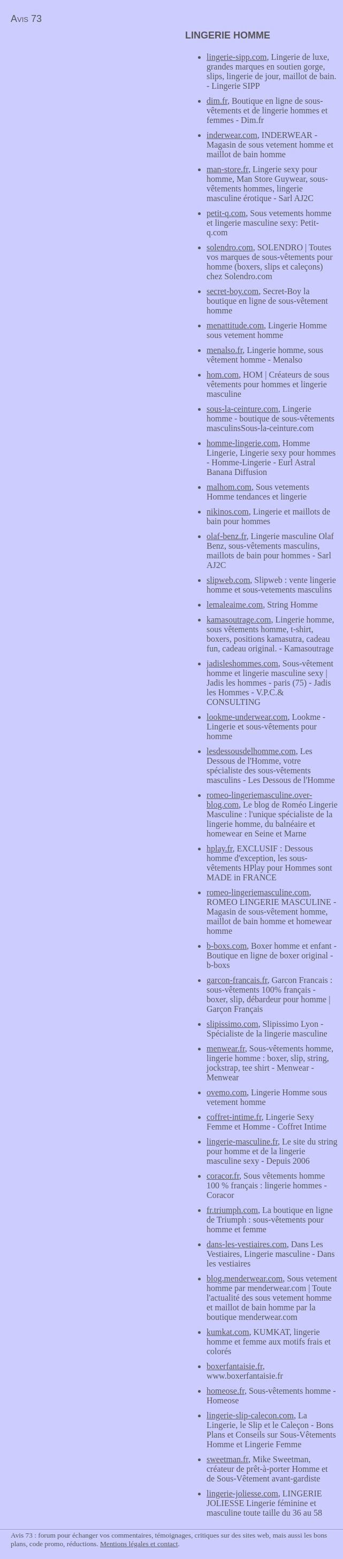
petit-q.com (226, 213)
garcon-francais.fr (237, 980)
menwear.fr (226, 1048)
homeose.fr (226, 1390)
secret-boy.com (232, 291)
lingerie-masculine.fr (242, 1141)
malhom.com (229, 486)
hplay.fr (220, 848)
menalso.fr (224, 350)
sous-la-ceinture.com (242, 408)
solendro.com (230, 247)
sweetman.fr (227, 1459)
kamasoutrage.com (239, 619)
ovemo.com (227, 1092)
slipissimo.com (232, 1023)
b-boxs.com (227, 945)
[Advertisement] (90, 105)
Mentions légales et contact (139, 1544)
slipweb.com (228, 580)
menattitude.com (235, 325)
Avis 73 (26, 18)
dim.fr (217, 100)
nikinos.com (228, 511)
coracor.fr (223, 1175)
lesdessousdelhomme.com (251, 751)
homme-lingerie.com (242, 443)
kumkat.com (228, 1332)
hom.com (223, 374)
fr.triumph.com (232, 1210)
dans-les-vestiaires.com (247, 1244)
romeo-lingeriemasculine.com (258, 892)
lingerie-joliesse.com (242, 1493)
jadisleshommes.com (242, 663)
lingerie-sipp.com (236, 57)
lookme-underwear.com (247, 716)
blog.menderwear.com (245, 1278)
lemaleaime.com (235, 604)
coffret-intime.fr (234, 1117)
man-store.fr (227, 169)
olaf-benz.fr (226, 536)
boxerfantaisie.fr (235, 1366)
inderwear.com (232, 135)
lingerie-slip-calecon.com (250, 1415)
